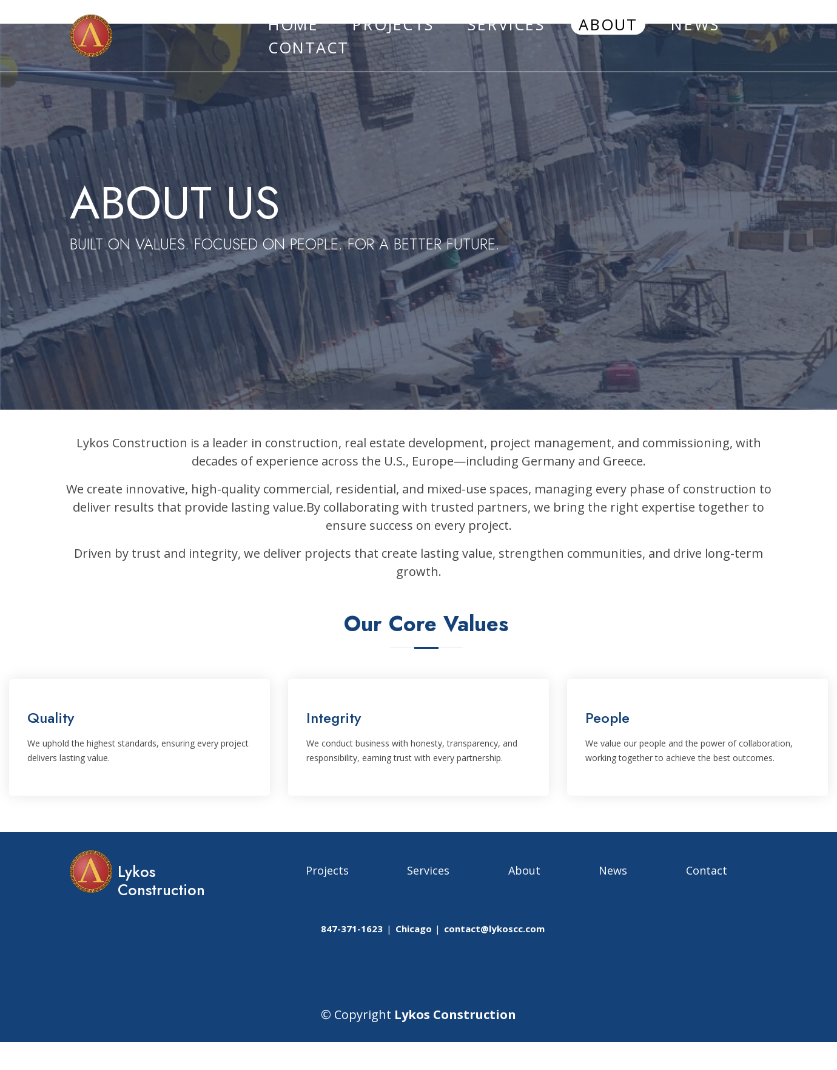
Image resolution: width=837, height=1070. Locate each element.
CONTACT (308, 47)
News (613, 870)
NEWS (695, 24)
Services (428, 870)
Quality (50, 717)
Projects (327, 870)
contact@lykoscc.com (494, 929)
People (607, 717)
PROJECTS (393, 24)
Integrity (333, 717)
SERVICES (506, 24)
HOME (293, 24)
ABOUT (608, 24)
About (524, 870)
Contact (706, 870)
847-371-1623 (352, 929)
